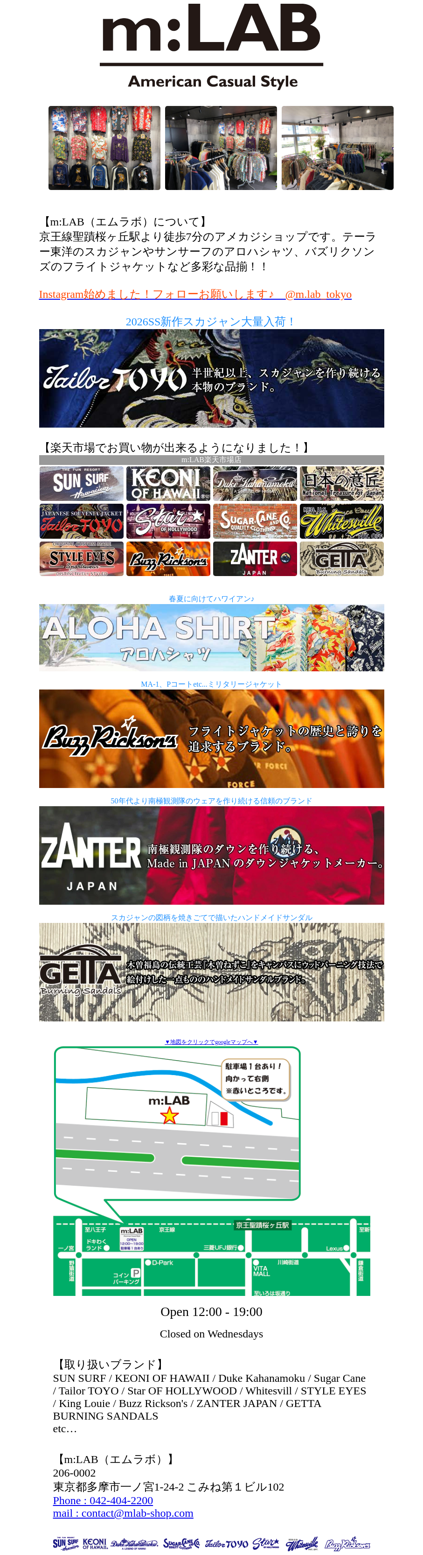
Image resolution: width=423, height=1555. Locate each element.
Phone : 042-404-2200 (103, 1500)
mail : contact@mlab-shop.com (123, 1513)
